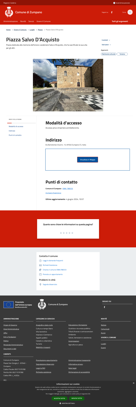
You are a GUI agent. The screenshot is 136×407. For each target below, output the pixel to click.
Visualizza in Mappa (87, 159)
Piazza (40, 29)
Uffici (5, 333)
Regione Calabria (10, 3)
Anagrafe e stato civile (44, 325)
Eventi (103, 347)
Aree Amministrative (11, 329)
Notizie (103, 325)
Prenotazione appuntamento (46, 360)
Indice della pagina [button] (15, 119)
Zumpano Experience (53, 193)
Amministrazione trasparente (79, 360)
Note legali (72, 368)
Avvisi (103, 333)
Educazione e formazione (77, 325)
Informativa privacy (75, 364)
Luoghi (32, 29)
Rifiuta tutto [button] (77, 398)
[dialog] (68, 394)
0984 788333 (68, 188)
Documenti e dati (10, 348)
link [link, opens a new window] (89, 394)
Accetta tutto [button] (59, 398)
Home (8, 29)
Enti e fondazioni (10, 337)
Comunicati (105, 329)
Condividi (106, 40)
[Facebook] (110, 12)
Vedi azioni (107, 44)
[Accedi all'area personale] (121, 2)
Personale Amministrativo (13, 344)
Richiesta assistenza (43, 372)
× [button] (133, 383)
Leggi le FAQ (40, 368)
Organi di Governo (10, 325)
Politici (6, 340)
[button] (68, 403)
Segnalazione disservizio (45, 364)
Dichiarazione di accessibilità (79, 372)
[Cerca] (130, 12)
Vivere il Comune (20, 29)
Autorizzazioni (73, 341)
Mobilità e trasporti (43, 347)
